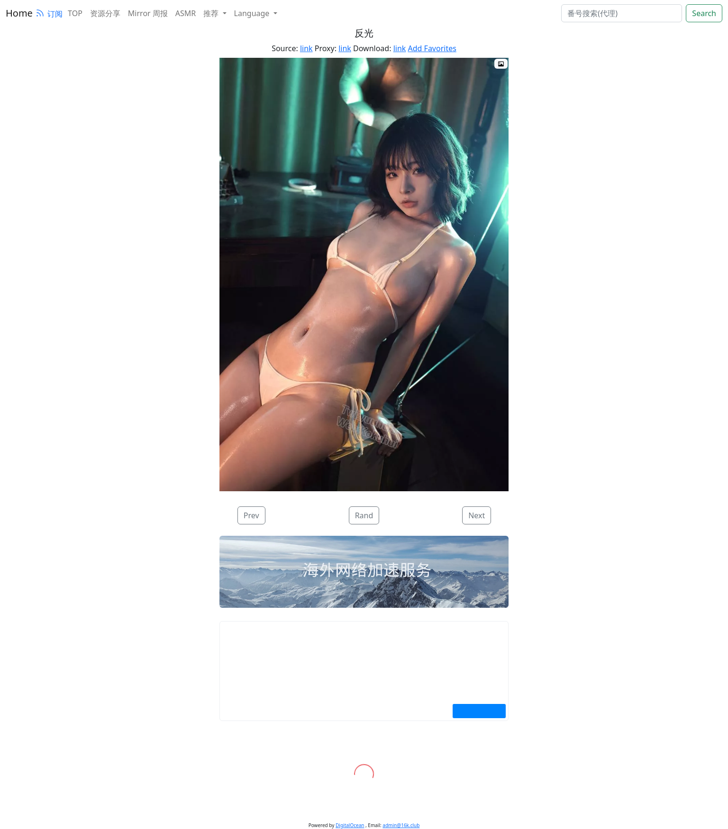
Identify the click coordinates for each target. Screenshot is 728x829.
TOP (75, 13)
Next (476, 515)
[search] (621, 13)
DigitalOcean (350, 825)
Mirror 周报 (148, 13)
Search (704, 13)
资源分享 (105, 13)
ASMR (185, 13)
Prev (251, 515)
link (306, 48)
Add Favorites (432, 48)
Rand (364, 515)
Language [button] (253, 13)
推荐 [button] (211, 13)
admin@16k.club (400, 825)
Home (19, 13)
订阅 (49, 14)
